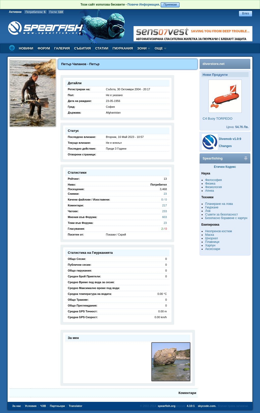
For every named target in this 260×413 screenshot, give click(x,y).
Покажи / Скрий (116, 234)
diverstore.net (213, 64)
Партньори (57, 405)
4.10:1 (191, 405)
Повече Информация (143, 4)
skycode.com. (207, 405)
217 (164, 205)
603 (164, 217)
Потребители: (35, 11)
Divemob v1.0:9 (230, 139)
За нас (16, 405)
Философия (213, 180)
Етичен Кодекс (225, 167)
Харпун (210, 245)
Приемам (170, 4)
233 (164, 211)
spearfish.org (166, 405)
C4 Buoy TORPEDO (217, 118)
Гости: (56, 11)
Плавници (212, 242)
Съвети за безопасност (221, 214)
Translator (75, 405)
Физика (210, 183)
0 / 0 (164, 199)
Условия (31, 405)
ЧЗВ (43, 405)
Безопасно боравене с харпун (226, 218)
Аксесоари (212, 249)
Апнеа (209, 190)
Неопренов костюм (218, 231)
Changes (225, 146)
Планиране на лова (219, 204)
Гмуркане (211, 207)
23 (165, 193)
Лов (207, 211)
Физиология (213, 187)
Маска (209, 235)
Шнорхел (211, 238)
